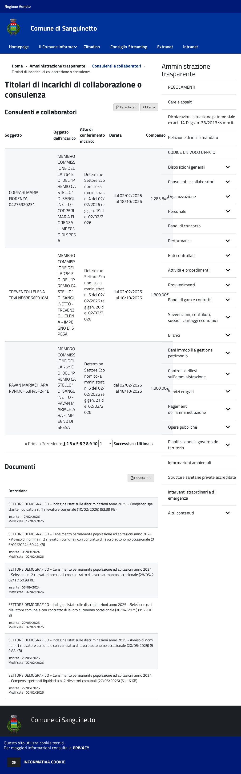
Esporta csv (126, 107)
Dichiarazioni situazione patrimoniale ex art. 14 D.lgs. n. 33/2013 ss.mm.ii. (201, 120)
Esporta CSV (141, 477)
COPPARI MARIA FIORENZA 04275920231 (23, 198)
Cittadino (92, 46)
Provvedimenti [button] (181, 285)
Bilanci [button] (174, 335)
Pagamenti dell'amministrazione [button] (187, 409)
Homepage (19, 46)
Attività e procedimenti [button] (188, 270)
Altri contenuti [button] (181, 513)
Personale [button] (177, 211)
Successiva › (124, 443)
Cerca (149, 107)
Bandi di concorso (184, 226)
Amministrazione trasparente (57, 66)
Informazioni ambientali (189, 462)
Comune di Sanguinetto (64, 28)
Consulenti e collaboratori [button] (191, 181)
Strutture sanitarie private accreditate (202, 477)
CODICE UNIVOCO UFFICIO (192, 152)
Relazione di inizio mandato (193, 137)
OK (14, 762)
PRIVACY (81, 748)
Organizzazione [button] (182, 196)
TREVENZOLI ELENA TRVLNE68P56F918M (28, 294)
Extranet (165, 46)
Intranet (190, 46)
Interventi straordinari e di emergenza (191, 495)
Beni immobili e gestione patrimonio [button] (190, 353)
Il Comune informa (56, 46)
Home (17, 66)
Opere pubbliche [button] (182, 427)
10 (95, 443)
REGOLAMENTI (181, 87)
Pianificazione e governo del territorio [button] (193, 444)
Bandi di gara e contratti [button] (190, 299)
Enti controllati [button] (181, 255)
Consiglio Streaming (128, 46)
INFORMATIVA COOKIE (44, 762)
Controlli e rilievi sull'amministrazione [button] (187, 373)
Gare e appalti (180, 102)
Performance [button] (180, 240)
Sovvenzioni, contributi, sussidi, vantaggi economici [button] (193, 317)
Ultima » (145, 443)
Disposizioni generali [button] (186, 167)
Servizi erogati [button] (181, 391)
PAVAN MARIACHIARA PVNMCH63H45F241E (29, 388)
